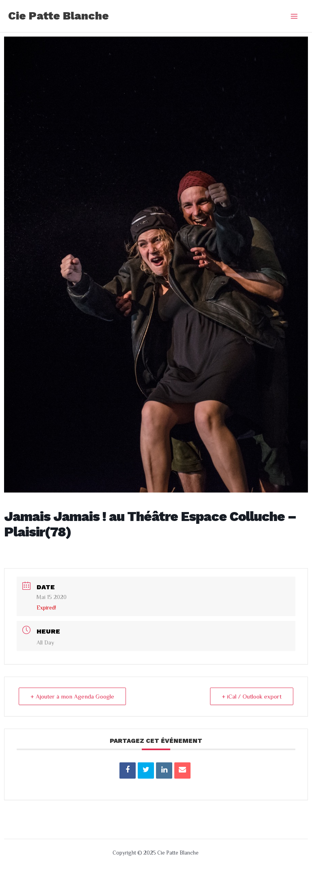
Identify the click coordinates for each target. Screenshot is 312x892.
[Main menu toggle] (294, 16)
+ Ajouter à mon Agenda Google (72, 696)
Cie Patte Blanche (58, 15)
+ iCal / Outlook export (252, 696)
